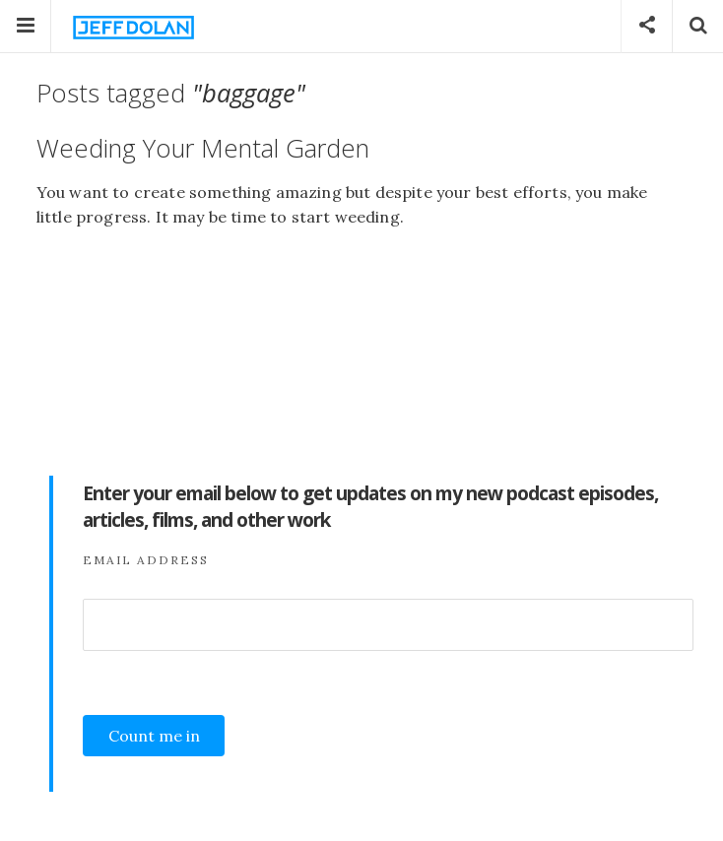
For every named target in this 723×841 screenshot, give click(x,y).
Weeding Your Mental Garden (202, 148)
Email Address (146, 559)
